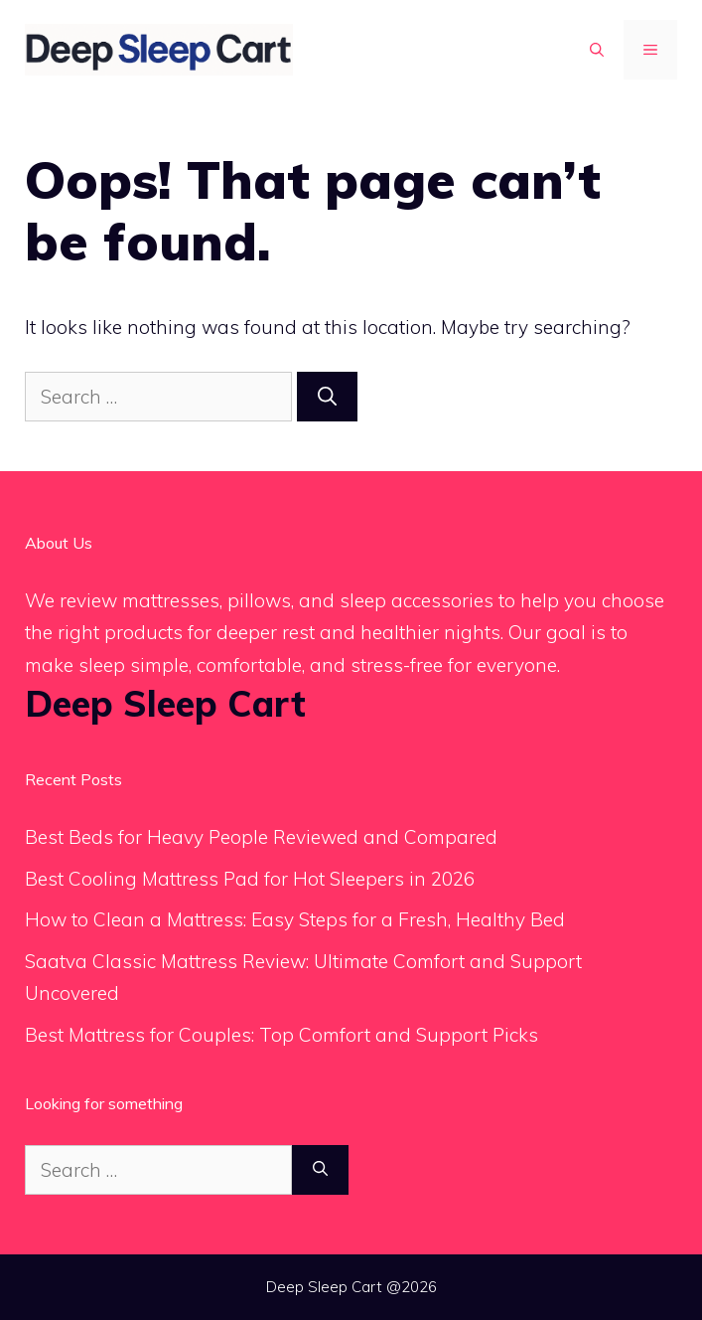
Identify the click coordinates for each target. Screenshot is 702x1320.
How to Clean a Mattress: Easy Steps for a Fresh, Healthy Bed (295, 919)
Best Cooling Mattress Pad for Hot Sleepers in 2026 (250, 879)
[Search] (327, 397)
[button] (597, 50)
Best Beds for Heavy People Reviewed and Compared (261, 837)
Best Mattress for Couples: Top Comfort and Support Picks (281, 1035)
